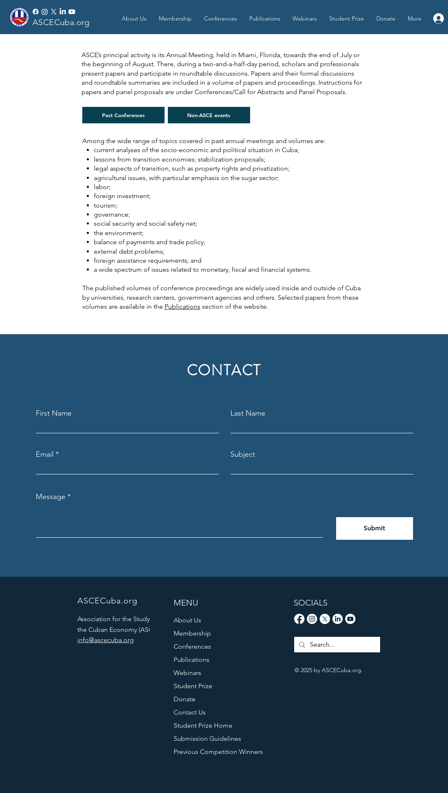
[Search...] (336, 644)
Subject (242, 454)
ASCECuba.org (61, 22)
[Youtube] (72, 12)
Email (44, 454)
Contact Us (190, 712)
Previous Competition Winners (212, 752)
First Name (54, 413)
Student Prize (193, 686)
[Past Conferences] (123, 115)
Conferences (192, 646)
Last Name (247, 413)
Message (50, 496)
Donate (184, 699)
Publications (182, 306)
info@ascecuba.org (105, 640)
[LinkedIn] (63, 12)
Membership (192, 633)
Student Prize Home (203, 725)
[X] (54, 12)
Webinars (187, 673)
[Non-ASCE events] (209, 115)
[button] (264, 18)
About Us (187, 620)
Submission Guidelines (207, 738)
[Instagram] (45, 12)
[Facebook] (35, 12)
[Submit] (374, 528)
